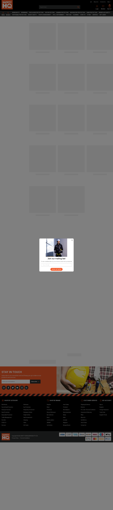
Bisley (64, 414)
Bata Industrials (67, 412)
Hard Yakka (66, 404)
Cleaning (76, 14)
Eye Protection (50, 12)
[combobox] (57, 7)
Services (95, 14)
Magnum (65, 422)
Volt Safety (49, 425)
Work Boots (16, 12)
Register (102, 407)
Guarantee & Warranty (86, 412)
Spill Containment (59, 14)
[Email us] (4, 388)
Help (108, 1)
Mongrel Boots (66, 425)
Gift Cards (103, 14)
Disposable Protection (19, 14)
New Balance (66, 409)
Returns (83, 407)
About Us (96, 1)
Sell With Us (84, 420)
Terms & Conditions (25, 438)
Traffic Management (45, 14)
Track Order (102, 412)
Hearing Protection (62, 12)
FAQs (82, 414)
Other (89, 14)
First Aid (69, 14)
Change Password (104, 409)
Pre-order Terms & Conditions (88, 409)
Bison (48, 417)
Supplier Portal (103, 414)
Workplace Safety (104, 12)
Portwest (65, 407)
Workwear (24, 12)
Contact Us (103, 1)
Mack (48, 407)
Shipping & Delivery (85, 404)
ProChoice (49, 409)
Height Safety (32, 14)
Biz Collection (50, 414)
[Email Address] (16, 382)
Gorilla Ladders (50, 420)
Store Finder (84, 422)
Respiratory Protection (77, 12)
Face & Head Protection (36, 12)
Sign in (101, 404)
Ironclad (65, 420)
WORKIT (49, 422)
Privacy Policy (15, 438)
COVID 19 (83, 14)
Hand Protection (92, 12)
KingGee (49, 404)
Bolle (64, 417)
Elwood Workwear (51, 412)
